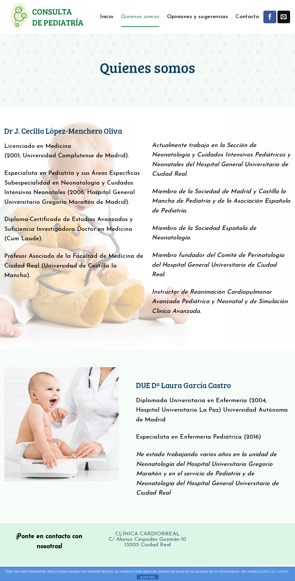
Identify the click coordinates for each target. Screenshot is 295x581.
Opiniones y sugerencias (197, 17)
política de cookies (274, 572)
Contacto (247, 17)
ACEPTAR (147, 577)
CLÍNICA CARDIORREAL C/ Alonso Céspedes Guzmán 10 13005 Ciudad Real (147, 539)
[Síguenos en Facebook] (269, 17)
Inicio (106, 17)
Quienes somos (140, 17)
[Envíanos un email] (283, 17)
